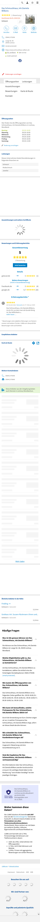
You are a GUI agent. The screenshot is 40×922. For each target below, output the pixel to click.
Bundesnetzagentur (20, 817)
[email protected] (8, 675)
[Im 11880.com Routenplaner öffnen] (33, 343)
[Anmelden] (27, 2)
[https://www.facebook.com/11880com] (8, 884)
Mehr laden (20, 561)
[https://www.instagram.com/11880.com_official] (20, 884)
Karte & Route (27, 91)
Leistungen (27, 81)
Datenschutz (20, 872)
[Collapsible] (36, 639)
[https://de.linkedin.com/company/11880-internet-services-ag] (31, 884)
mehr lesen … (11, 314)
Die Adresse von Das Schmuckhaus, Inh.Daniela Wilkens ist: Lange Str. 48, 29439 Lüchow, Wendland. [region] (19, 648)
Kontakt (9, 96)
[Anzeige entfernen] (38, 914)
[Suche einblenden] (22, 2)
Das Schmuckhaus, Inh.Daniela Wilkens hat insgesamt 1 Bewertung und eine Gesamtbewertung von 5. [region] (17, 745)
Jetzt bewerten (20, 265)
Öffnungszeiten (12, 81)
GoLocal (19, 305)
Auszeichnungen (12, 86)
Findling (5, 603)
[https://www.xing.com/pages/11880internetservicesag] (26, 884)
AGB (27, 872)
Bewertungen (11, 91)
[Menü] (37, 2)
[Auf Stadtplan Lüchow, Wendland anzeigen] (38, 343)
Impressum (11, 872)
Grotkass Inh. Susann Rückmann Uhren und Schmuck (20, 614)
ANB (31, 872)
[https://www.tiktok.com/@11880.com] (14, 884)
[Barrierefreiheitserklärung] (32, 2)
